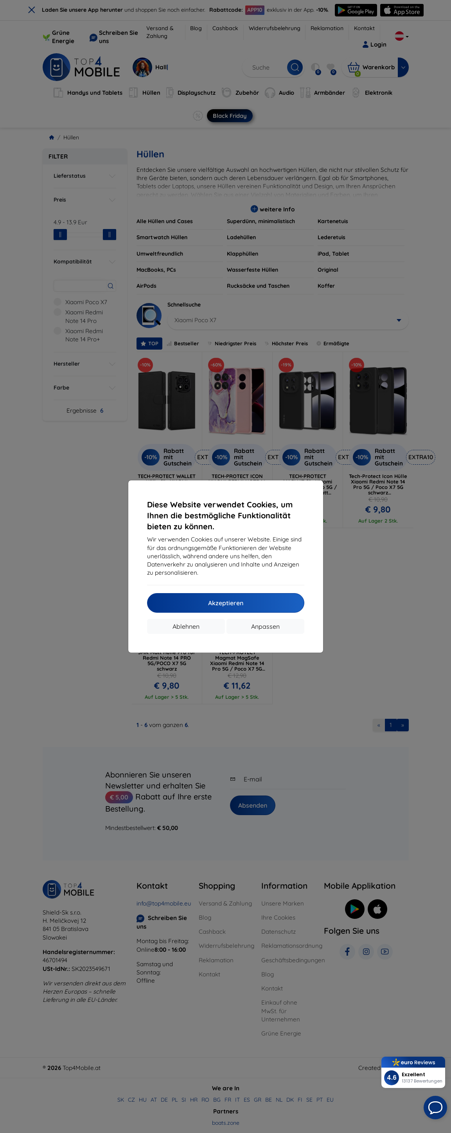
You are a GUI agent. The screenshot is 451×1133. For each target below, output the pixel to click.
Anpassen (265, 626)
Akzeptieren (225, 603)
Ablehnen (185, 626)
